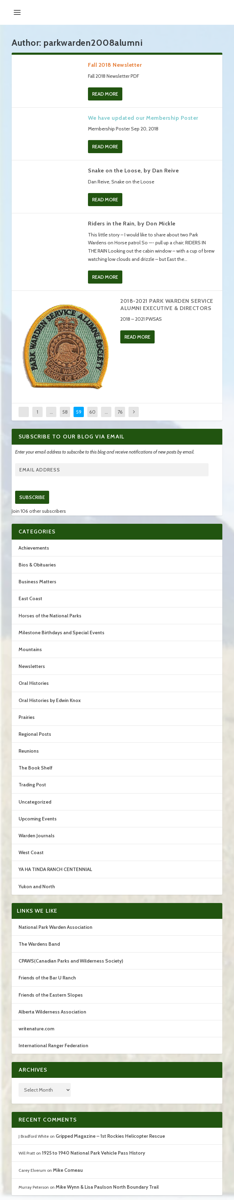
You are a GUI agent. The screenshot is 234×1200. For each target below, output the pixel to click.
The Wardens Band (39, 944)
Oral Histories (34, 683)
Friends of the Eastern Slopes (51, 995)
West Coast (31, 852)
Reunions (29, 751)
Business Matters (37, 581)
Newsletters (32, 666)
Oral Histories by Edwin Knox (50, 700)
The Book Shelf (36, 768)
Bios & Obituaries (37, 565)
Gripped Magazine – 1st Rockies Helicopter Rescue (110, 1136)
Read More (105, 94)
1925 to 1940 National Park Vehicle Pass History (93, 1153)
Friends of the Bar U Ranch (47, 978)
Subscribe (32, 497)
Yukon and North (37, 886)
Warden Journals (37, 835)
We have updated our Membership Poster (143, 118)
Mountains (30, 649)
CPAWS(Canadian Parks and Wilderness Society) (71, 961)
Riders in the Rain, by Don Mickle (132, 223)
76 (120, 412)
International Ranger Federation (53, 1045)
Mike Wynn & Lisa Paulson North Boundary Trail (107, 1187)
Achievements (34, 548)
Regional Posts (35, 734)
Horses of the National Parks (50, 616)
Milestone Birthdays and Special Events (61, 632)
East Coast (30, 598)
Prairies (27, 717)
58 (65, 412)
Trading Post (32, 785)
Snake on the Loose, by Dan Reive (133, 170)
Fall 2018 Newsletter (115, 65)
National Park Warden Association (55, 927)
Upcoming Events (38, 819)
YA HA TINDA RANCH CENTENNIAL (55, 869)
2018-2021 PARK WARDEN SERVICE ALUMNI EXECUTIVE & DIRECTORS (166, 304)
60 (92, 412)
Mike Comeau (68, 1170)
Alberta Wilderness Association (52, 1012)
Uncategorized (35, 802)
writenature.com (36, 1029)
